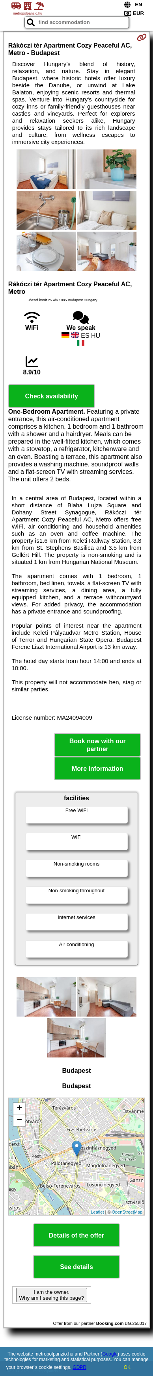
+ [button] (19, 1108)
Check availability (51, 396)
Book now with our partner (97, 745)
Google (110, 1354)
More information (97, 768)
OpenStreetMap (127, 1212)
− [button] (19, 1120)
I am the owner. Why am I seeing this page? (51, 1295)
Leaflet (97, 1212)
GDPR (79, 1367)
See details (76, 1267)
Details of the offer (76, 1235)
